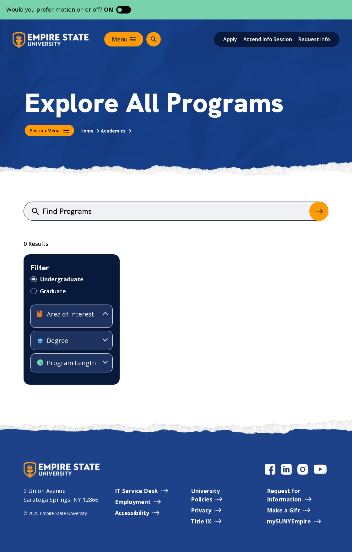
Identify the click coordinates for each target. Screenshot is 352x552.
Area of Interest (65, 315)
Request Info (314, 39)
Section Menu (49, 130)
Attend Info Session (267, 39)
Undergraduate (62, 279)
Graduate (53, 291)
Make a (288, 510)
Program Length (66, 363)
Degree (52, 341)
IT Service (141, 491)
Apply (230, 39)
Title (206, 521)
